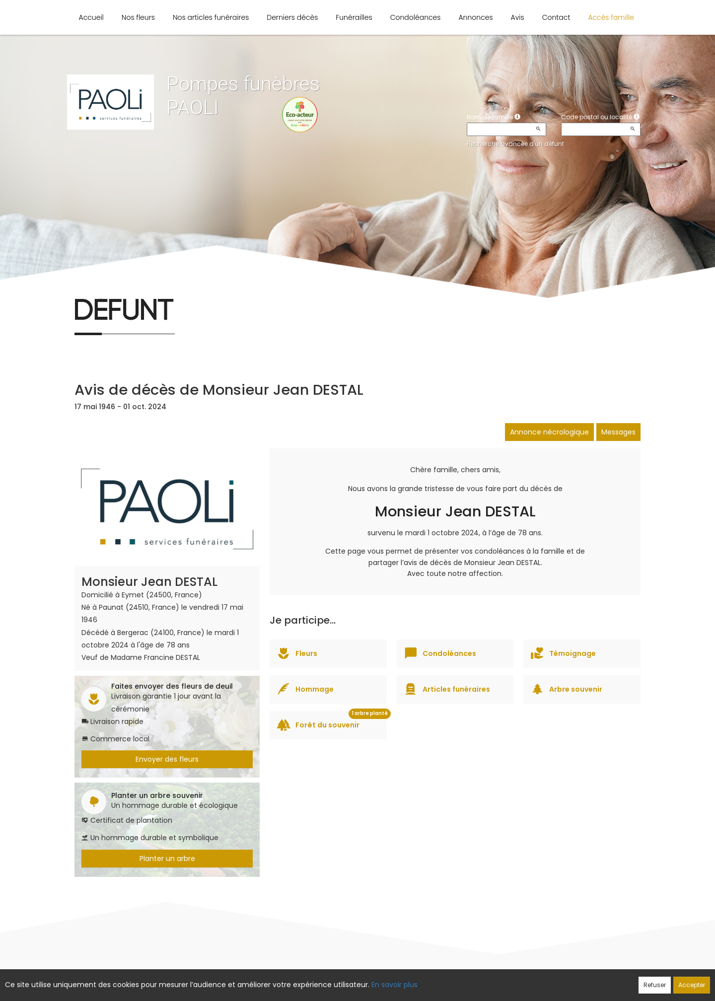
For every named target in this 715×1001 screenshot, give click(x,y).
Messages (618, 432)
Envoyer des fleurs (167, 759)
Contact (556, 17)
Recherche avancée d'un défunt (515, 144)
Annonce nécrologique (549, 432)
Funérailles (354, 17)
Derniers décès (292, 17)
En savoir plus (394, 985)
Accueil (91, 17)
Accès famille (611, 17)
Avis (517, 17)
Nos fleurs (138, 17)
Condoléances (415, 17)
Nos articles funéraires (211, 17)
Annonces (475, 17)
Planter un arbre (167, 858)
